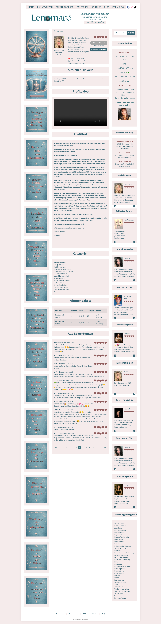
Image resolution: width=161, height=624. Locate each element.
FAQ (103, 614)
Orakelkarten (119, 573)
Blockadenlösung (60, 262)
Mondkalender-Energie (62, 280)
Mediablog (118, 7)
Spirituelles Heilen (60, 285)
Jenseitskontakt (120, 548)
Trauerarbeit (118, 587)
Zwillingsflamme (120, 598)
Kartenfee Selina (127, 297)
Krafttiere (117, 551)
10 (93, 447)
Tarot (116, 584)
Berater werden (65, 7)
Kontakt (96, 7)
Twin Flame (118, 593)
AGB (84, 614)
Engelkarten (118, 539)
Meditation (118, 564)
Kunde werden (45, 7)
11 (97, 447)
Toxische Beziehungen (62, 289)
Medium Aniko (129, 220)
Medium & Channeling (122, 560)
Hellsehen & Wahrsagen (62, 269)
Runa (126, 485)
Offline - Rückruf (99, 43)
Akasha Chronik (119, 523)
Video (56, 292)
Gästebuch (83, 7)
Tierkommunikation (61, 287)
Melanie (127, 258)
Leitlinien (94, 614)
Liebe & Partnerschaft (61, 276)
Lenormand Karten (60, 274)
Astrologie (118, 528)
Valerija (127, 333)
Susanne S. (128, 184)
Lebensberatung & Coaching (64, 271)
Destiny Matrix (119, 532)
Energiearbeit (59, 265)
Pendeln (117, 575)
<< (56, 447)
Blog (106, 7)
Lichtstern (128, 409)
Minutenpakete (59, 278)
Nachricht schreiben (98, 49)
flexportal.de (85, 619)
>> (105, 447)
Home (31, 7)
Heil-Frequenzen (60, 267)
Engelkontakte (119, 535)
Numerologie (119, 571)
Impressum (60, 614)
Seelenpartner (59, 283)
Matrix (116, 562)
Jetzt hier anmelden (95, 22)
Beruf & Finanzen (120, 526)
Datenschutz (73, 614)
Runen (116, 578)
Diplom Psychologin (121, 537)
